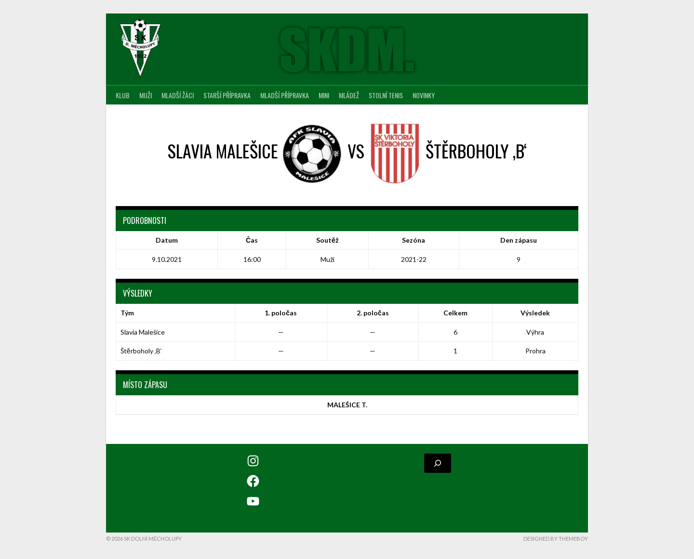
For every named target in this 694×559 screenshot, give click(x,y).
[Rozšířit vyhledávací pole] (437, 463)
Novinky (424, 95)
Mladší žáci (177, 95)
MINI (324, 95)
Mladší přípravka (284, 95)
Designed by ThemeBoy (555, 538)
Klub (123, 95)
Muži (145, 95)
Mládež (349, 95)
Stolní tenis (386, 95)
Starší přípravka (227, 95)
